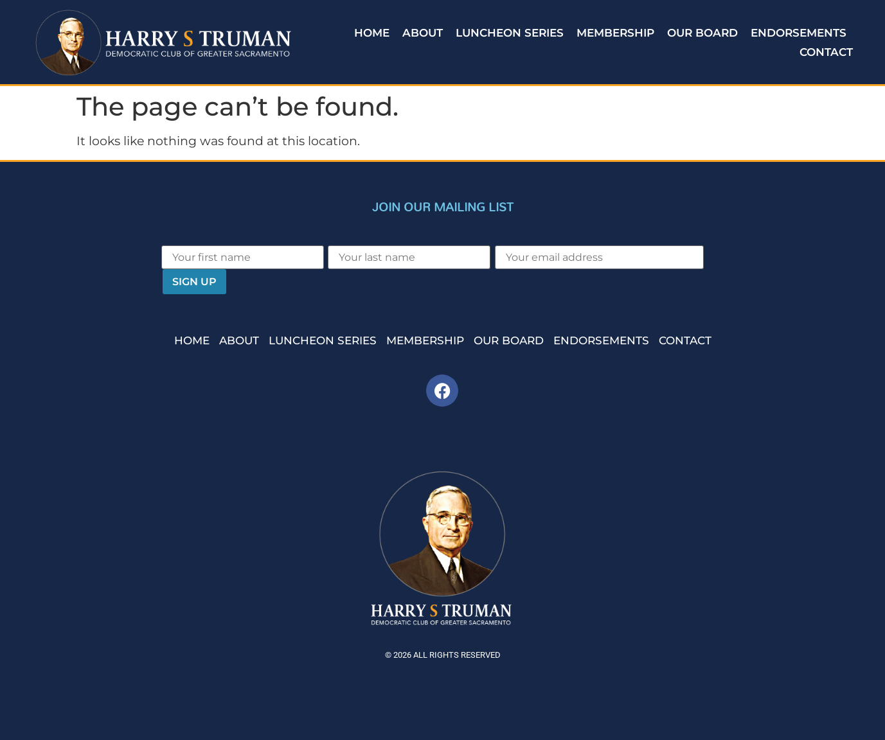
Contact (826, 52)
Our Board (702, 32)
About (422, 32)
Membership (615, 32)
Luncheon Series (510, 32)
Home (371, 32)
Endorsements (798, 32)
